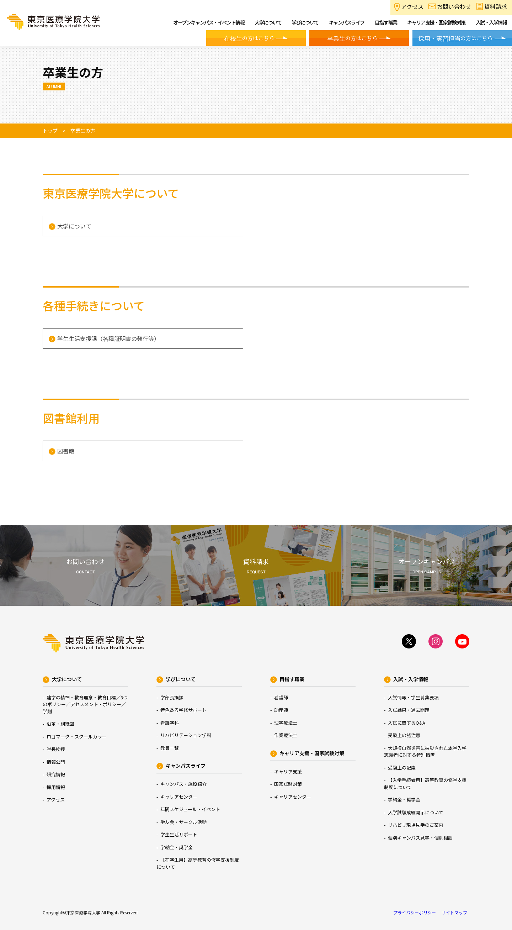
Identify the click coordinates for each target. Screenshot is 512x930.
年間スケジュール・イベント (190, 809)
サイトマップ (454, 912)
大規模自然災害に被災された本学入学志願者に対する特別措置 (425, 751)
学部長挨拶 (171, 697)
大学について (74, 226)
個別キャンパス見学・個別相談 (420, 837)
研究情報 (56, 774)
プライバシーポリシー (414, 912)
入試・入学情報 (410, 679)
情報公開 (56, 761)
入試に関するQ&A (406, 722)
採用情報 (56, 787)
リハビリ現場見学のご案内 (415, 824)
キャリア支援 (288, 771)
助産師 (281, 709)
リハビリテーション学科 (185, 735)
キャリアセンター (178, 796)
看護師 (281, 697)
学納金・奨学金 (176, 847)
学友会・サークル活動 (183, 822)
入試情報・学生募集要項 (413, 697)
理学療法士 (285, 722)
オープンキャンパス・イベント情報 (208, 22)
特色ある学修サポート (183, 709)
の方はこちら (249, 38)
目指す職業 (291, 679)
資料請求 (495, 6)
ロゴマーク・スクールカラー (77, 736)
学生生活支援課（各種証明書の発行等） (108, 338)
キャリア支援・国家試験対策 (311, 753)
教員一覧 (169, 748)
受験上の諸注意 (404, 735)
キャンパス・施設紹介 (183, 784)
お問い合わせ (454, 6)
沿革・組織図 (60, 723)
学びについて (181, 679)
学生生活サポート (178, 834)
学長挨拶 (56, 749)
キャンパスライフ (186, 765)
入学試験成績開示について (415, 812)
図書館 (65, 451)
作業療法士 (285, 735)
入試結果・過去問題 (409, 709)
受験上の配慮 (402, 767)
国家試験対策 (288, 784)
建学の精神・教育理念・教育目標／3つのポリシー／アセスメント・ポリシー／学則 (85, 704)
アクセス (412, 6)
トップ (50, 130)
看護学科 (169, 722)
